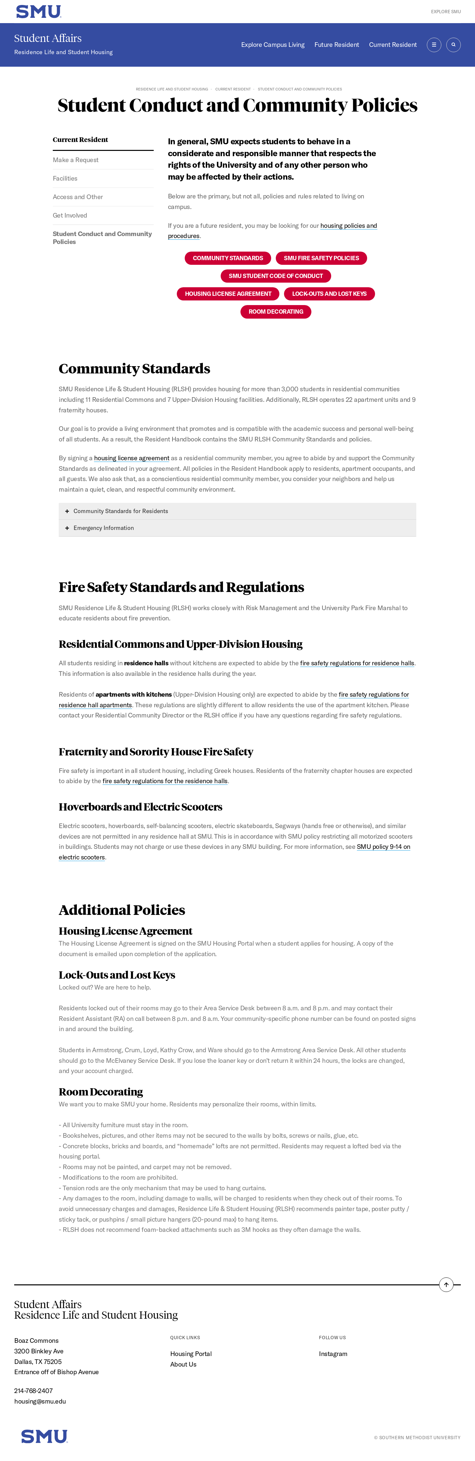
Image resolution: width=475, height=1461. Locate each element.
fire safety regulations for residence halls (357, 663)
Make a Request (76, 160)
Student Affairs (48, 38)
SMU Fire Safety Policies (321, 258)
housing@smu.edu (40, 1401)
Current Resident (393, 44)
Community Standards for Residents (116, 510)
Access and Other (78, 196)
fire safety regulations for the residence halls (165, 781)
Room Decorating (276, 311)
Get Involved (70, 215)
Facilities (65, 178)
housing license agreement (132, 458)
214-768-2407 (33, 1390)
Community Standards (228, 258)
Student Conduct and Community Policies (102, 237)
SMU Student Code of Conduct (276, 275)
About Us (183, 1364)
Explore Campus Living (273, 44)
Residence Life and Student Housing (63, 52)
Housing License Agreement (228, 293)
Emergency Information (99, 527)
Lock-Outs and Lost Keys (329, 293)
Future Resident (336, 44)
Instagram (333, 1353)
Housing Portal (190, 1353)
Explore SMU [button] (446, 11)
